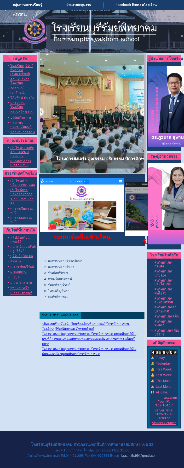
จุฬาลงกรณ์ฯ (19, 288)
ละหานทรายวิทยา (61, 267)
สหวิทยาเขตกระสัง (163, 264)
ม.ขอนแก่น (18, 272)
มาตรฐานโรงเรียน (17, 105)
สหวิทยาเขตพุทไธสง (163, 291)
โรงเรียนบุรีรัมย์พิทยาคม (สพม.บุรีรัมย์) (21, 70)
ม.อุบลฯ (16, 277)
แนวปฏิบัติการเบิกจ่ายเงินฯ (20, 163)
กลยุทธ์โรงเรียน (22, 112)
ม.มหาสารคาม (21, 282)
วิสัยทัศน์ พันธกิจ (22, 97)
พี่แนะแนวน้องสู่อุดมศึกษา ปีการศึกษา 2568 (71, 354)
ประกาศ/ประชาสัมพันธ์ (21, 125)
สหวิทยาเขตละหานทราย (163, 300)
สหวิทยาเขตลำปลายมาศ (165, 309)
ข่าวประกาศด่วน (22, 132)
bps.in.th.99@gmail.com (139, 455)
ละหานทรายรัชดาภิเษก (65, 261)
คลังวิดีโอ (20, 15)
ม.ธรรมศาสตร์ (21, 293)
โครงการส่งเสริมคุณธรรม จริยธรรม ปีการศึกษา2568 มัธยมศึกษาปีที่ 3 (89, 334)
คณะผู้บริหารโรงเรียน (19, 81)
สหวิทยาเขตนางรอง (163, 273)
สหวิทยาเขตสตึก (166, 316)
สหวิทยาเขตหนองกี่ (163, 323)
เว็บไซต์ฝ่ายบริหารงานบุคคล (22, 183)
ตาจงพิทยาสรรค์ (60, 279)
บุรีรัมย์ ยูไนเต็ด (21, 256)
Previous (42, 111)
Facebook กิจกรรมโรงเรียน (136, 5)
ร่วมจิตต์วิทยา (58, 273)
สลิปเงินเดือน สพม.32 (20, 239)
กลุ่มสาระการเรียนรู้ (27, 5)
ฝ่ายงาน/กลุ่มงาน (78, 5)
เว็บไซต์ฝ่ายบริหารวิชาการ (21, 192)
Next (142, 111)
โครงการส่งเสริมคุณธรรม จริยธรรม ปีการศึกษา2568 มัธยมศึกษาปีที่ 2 (89, 349)
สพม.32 (15, 261)
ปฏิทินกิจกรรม (20, 117)
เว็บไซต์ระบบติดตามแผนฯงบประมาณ (22, 152)
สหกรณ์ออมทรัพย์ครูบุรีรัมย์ (23, 249)
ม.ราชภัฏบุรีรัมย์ (22, 266)
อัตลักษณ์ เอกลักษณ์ (17, 90)
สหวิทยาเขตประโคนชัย (163, 282)
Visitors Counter (164, 423)
